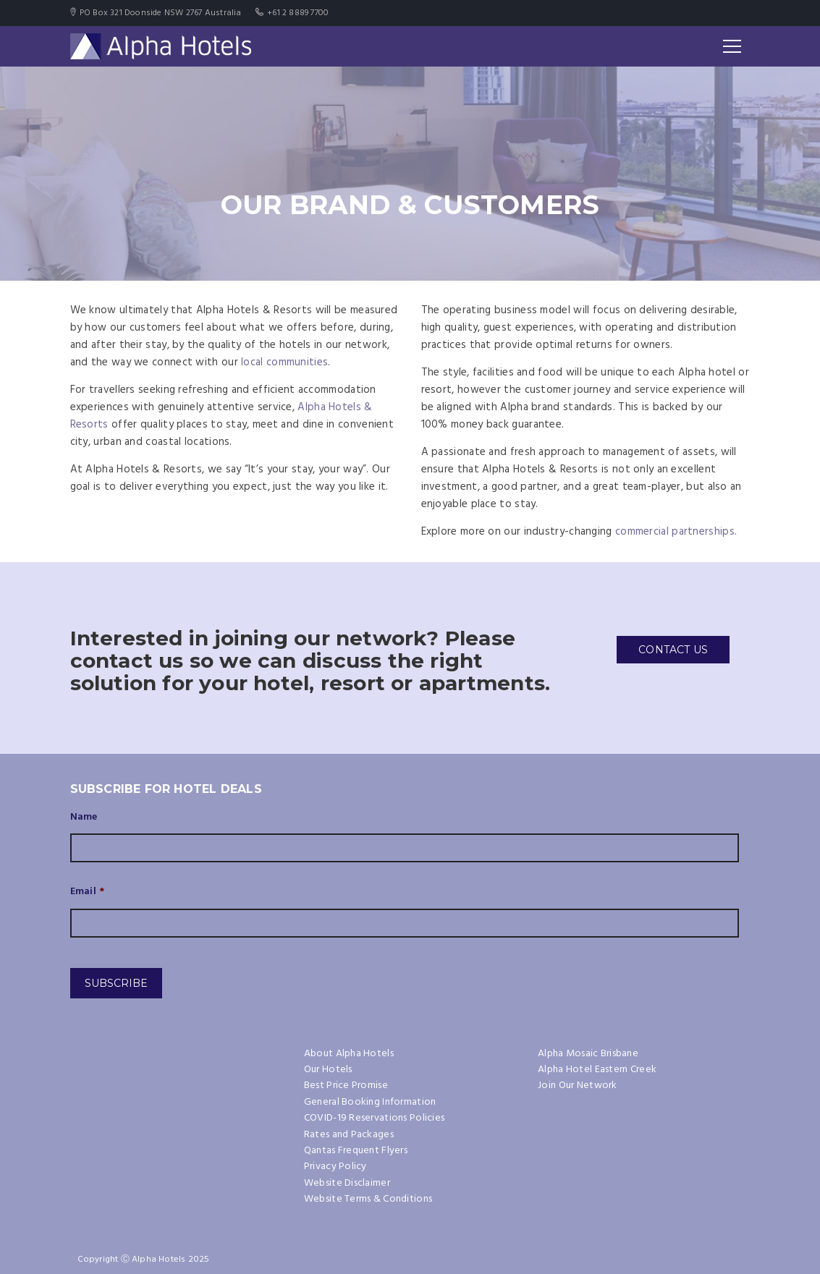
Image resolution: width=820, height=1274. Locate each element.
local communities (284, 362)
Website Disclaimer (347, 1183)
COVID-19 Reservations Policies (374, 1118)
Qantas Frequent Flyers (355, 1150)
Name (84, 817)
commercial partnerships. (676, 531)
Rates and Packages (349, 1134)
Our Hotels (328, 1069)
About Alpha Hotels (349, 1053)
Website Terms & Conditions (368, 1199)
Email (87, 892)
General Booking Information (370, 1102)
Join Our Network (577, 1085)
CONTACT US (673, 649)
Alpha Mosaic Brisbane (588, 1053)
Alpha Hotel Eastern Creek (597, 1069)
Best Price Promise (346, 1085)
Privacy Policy (335, 1166)
